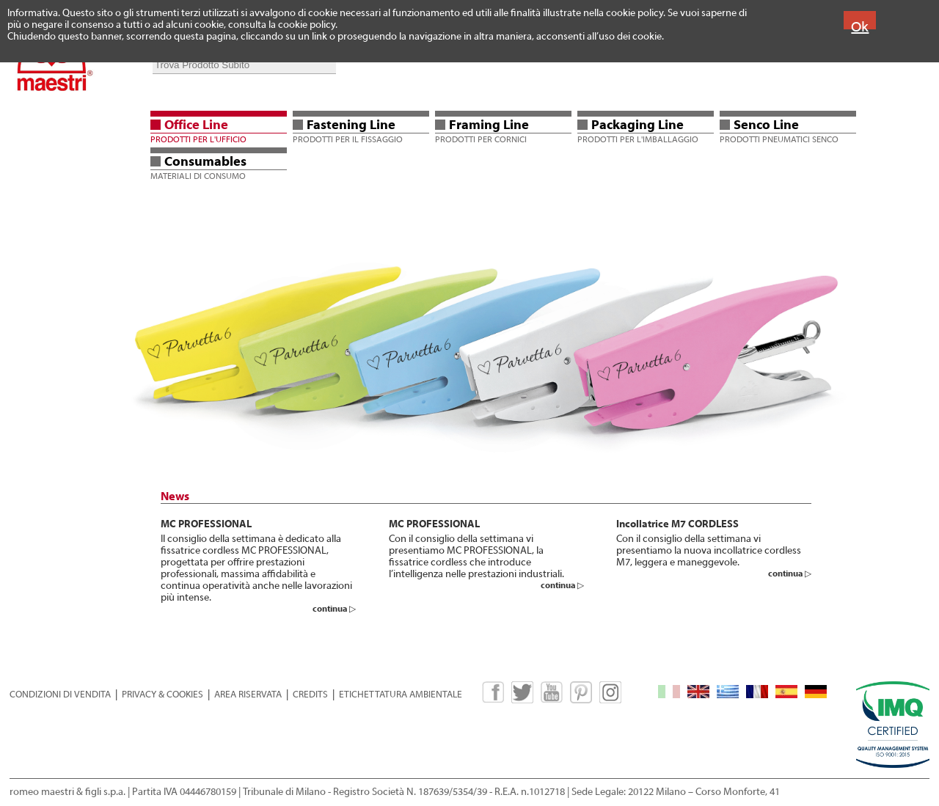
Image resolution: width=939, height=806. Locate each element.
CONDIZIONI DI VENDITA (60, 694)
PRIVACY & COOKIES (162, 694)
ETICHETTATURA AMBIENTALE (400, 694)
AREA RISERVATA (248, 694)
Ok (860, 26)
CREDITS (310, 694)
